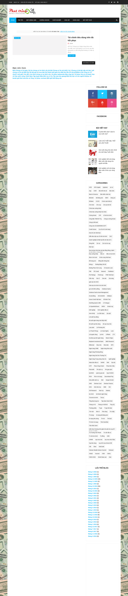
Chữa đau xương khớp (95, 151)
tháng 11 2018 (92, 457)
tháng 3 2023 (92, 436)
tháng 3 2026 (92, 414)
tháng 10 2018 (92, 460)
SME (105, 329)
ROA (90, 319)
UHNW (91, 382)
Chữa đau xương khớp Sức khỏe (97, 154)
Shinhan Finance (108, 326)
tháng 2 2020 (92, 445)
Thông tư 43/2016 (103, 347)
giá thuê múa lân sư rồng (27, 78)
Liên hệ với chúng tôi (27, 2)
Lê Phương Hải (101, 270)
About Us (16, 2)
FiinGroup (100, 217)
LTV (114, 277)
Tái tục (102, 340)
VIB (90, 389)
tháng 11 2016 (92, 476)
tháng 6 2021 (92, 440)
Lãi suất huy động (93, 259)
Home (10, 2)
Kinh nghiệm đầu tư (103, 252)
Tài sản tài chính (93, 340)
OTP (90, 308)
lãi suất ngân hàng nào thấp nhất (97, 263)
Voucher (97, 396)
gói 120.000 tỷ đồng (94, 231)
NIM (108, 305)
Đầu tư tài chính (110, 196)
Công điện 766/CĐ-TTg (95, 161)
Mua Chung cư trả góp (20, 68)
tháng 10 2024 (92, 429)
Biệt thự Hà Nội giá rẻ (49, 70)
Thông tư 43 (92, 347)
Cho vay (98, 147)
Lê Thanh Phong (93, 273)
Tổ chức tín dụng (93, 364)
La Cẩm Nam (100, 256)
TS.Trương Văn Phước (95, 375)
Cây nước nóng (72, 74)
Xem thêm (47, 53)
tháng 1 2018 (92, 467)
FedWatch (111, 214)
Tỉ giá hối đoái (108, 350)
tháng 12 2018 (92, 455)
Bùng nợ (113, 140)
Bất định (91, 140)
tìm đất (60, 72)
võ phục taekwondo (28, 74)
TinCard (109, 361)
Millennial (91, 287)
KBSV (103, 249)
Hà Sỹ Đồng (92, 238)
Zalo (110, 399)
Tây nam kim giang (46, 76)
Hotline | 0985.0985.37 (41, 2)
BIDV (106, 140)
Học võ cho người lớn (66, 76)
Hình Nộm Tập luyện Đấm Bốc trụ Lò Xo (26, 76)
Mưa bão (106, 287)
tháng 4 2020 (92, 443)
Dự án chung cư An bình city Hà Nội (40, 68)
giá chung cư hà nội (35, 70)
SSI (109, 329)
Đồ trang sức (92, 203)
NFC (112, 287)
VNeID (91, 396)
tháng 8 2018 (92, 462)
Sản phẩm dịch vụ (94, 322)
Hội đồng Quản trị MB (95, 245)
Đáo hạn (91, 189)
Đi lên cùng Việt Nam (105, 200)
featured (103, 214)
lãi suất (109, 256)
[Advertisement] (102, 517)
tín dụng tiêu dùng (94, 361)
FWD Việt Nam (110, 217)
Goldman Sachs (106, 231)
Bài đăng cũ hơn (71, 61)
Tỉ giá (100, 350)
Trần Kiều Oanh (93, 368)
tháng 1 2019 (92, 452)
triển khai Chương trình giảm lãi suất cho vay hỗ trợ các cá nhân (101, 372)
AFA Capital (97, 130)
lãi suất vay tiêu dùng (94, 266)
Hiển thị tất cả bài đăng (59, 31)
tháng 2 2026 (92, 417)
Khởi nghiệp (56, 20)
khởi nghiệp (92, 252)
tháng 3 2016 (92, 479)
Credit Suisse (92, 172)
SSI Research (92, 333)
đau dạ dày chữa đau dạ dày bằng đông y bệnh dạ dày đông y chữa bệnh (101, 193)
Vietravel (111, 392)
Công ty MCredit (93, 165)
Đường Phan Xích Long (95, 210)
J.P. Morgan (106, 245)
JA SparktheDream (94, 249)
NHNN (102, 305)
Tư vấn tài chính (93, 378)
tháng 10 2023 (92, 433)
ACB (90, 130)
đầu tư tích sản (93, 200)
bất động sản (99, 140)
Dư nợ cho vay (106, 186)
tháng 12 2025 (92, 421)
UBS (108, 378)
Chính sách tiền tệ (107, 144)
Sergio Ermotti (110, 322)
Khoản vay (110, 249)
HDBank (109, 238)
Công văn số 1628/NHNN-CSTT (97, 168)
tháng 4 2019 (92, 450)
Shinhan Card (97, 326)
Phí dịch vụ (100, 312)
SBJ (102, 322)
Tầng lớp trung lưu (94, 343)
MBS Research (110, 284)
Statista (108, 333)
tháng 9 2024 (92, 431)
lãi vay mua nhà (107, 266)
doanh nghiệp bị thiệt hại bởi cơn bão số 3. (100, 182)
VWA (103, 396)
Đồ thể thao (87, 20)
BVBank (91, 144)
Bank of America (93, 137)
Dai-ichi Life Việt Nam (95, 175)
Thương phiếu (92, 350)
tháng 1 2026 (92, 419)
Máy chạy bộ (39, 74)
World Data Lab (102, 399)
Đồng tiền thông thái (103, 203)
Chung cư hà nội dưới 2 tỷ (61, 68)
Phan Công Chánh (99, 308)
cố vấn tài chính (107, 158)
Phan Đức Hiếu (110, 308)
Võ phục (47, 74)
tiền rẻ (98, 354)
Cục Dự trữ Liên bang (104, 172)
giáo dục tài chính (93, 224)
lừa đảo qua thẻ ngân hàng (96, 280)
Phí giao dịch (108, 312)
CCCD (97, 144)
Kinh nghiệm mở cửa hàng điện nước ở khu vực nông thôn (107, 113)
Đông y (91, 207)
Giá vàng (111, 221)
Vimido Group (35, 593)
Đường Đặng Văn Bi (100, 207)
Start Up (101, 333)
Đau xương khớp (93, 196)
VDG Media (17, 593)
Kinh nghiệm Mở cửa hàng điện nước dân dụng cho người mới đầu (107, 104)
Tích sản (91, 354)
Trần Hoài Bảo (104, 364)
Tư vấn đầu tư (107, 375)
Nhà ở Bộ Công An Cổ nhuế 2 (41, 72)
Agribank (105, 130)
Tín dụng (91, 357)
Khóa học (76, 20)
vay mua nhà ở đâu (110, 382)
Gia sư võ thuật (55, 74)
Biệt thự (56, 76)
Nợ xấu (113, 305)
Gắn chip (91, 221)
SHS (90, 329)
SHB (90, 326)
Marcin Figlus (109, 280)
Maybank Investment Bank (96, 284)
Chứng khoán (44, 20)
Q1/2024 (91, 315)
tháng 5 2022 (92, 438)
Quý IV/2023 (110, 315)
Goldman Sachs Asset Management (98, 235)
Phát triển (91, 312)
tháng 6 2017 (92, 474)
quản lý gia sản (100, 315)
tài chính (91, 336)
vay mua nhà (98, 382)
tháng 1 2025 (92, 426)
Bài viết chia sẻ (103, 133)
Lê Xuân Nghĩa (104, 273)
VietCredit (101, 389)
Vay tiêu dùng (92, 385)
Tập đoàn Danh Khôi (106, 343)
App (90, 133)
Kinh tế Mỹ (92, 256)
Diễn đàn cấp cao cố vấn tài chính (98, 179)
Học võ (64, 74)
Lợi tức (102, 277)
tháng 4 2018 (92, 464)
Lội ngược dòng (93, 277)
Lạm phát (91, 270)
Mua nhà (99, 287)
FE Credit (96, 214)
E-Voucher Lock (108, 210)
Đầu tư (102, 196)
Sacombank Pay (108, 319)
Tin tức (20, 20)
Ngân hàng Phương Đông (96, 294)
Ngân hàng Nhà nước (106, 291)
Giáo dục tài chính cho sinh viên (97, 228)
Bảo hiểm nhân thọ (105, 137)
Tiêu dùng (104, 354)
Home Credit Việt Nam (95, 242)
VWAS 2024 (92, 399)
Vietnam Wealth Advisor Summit (97, 392)
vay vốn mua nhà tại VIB (105, 385)
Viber (95, 389)
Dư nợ (98, 186)
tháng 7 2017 (92, 471)
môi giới (54, 72)
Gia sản (104, 221)
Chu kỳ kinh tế (107, 147)
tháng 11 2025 (92, 424)
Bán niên (17, 38)
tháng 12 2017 (92, 469)
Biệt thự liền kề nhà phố (23, 72)
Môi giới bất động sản (56, 78)
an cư (111, 130)
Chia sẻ (66, 20)
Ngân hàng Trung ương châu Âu (97, 301)
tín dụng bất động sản (102, 357)
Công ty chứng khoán (109, 161)
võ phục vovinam (43, 78)
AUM (95, 133)
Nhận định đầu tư (93, 305)
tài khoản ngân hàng (101, 336)
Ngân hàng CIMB (93, 291)
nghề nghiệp (112, 301)
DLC (111, 179)
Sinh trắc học (97, 329)
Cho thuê (91, 147)
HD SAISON (101, 238)
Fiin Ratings (92, 217)
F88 (90, 214)
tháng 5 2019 (92, 448)
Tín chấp (112, 354)
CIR (100, 158)
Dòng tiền (91, 186)
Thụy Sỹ (112, 347)
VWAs (108, 396)
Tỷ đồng (102, 378)
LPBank (108, 277)
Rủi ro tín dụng (98, 319)
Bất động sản (31, 20)
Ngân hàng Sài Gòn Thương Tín (97, 298)
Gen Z (98, 221)
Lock (112, 273)
